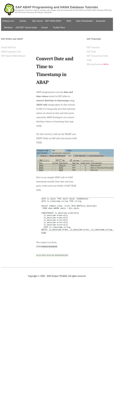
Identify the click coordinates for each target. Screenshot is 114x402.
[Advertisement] (57, 43)
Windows (8, 27)
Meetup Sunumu (95, 64)
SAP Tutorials (93, 47)
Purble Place (59, 27)
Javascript (100, 21)
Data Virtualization (84, 21)
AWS (68, 21)
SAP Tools (91, 51)
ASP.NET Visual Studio (26, 27)
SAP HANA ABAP (53, 21)
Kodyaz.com (8, 21)
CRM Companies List (11, 51)
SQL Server (37, 21)
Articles (22, 21)
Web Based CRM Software (13, 56)
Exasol (44, 27)
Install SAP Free (8, 47)
